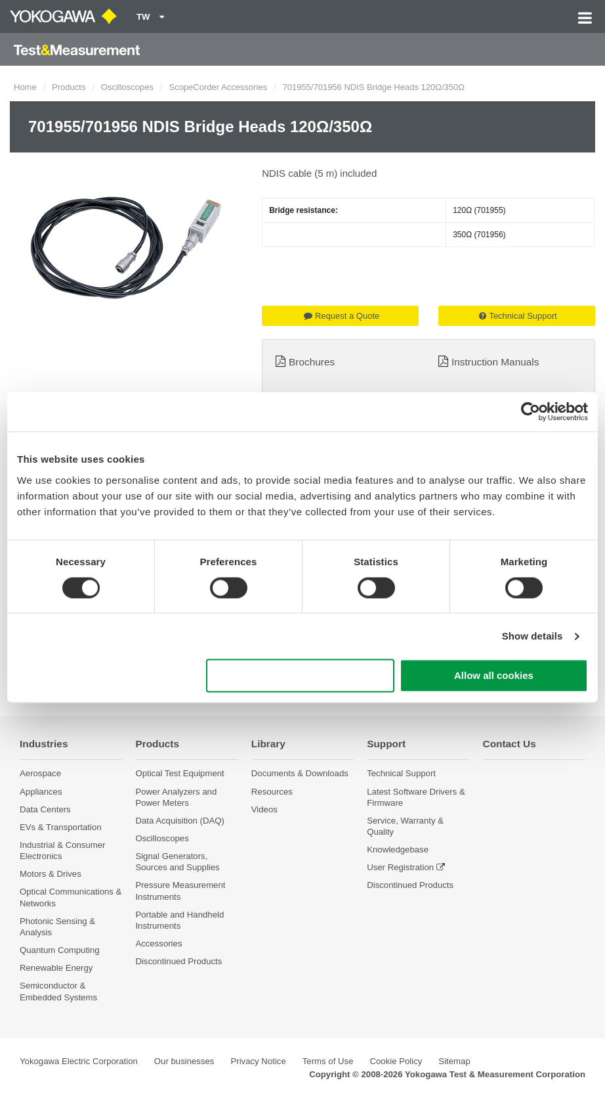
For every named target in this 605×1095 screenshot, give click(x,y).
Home (25, 87)
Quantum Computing (60, 950)
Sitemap (454, 1061)
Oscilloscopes (127, 87)
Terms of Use (328, 1061)
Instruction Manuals (495, 361)
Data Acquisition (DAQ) (179, 821)
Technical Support (517, 316)
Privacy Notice (257, 1061)
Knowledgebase (397, 849)
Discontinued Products (178, 961)
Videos (264, 809)
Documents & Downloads (299, 773)
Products (68, 87)
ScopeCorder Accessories (218, 87)
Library (268, 743)
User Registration (400, 867)
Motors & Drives (50, 874)
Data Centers (45, 809)
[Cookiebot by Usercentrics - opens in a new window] (530, 411)
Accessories (158, 943)
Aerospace (40, 773)
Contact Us (509, 743)
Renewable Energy (56, 968)
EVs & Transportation (61, 827)
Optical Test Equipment (179, 773)
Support (386, 743)
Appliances (41, 792)
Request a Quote (341, 316)
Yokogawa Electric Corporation (79, 1061)
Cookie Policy (395, 1061)
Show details (532, 635)
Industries (44, 743)
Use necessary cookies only (300, 676)
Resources (272, 792)
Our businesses (184, 1061)
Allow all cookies (493, 676)
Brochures (312, 361)
